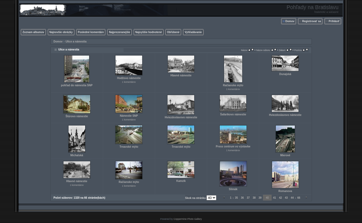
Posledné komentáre (91, 32)
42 (280, 197)
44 (292, 197)
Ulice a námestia (76, 41)
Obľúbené (173, 32)
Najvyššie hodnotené (148, 32)
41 (274, 197)
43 (286, 197)
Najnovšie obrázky (61, 32)
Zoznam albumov (33, 32)
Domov (290, 21)
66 (298, 197)
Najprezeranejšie (119, 32)
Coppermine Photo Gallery (187, 219)
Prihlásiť (334, 21)
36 (242, 197)
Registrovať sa (311, 21)
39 (259, 197)
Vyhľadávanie (193, 32)
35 (236, 197)
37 (248, 197)
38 (254, 197)
